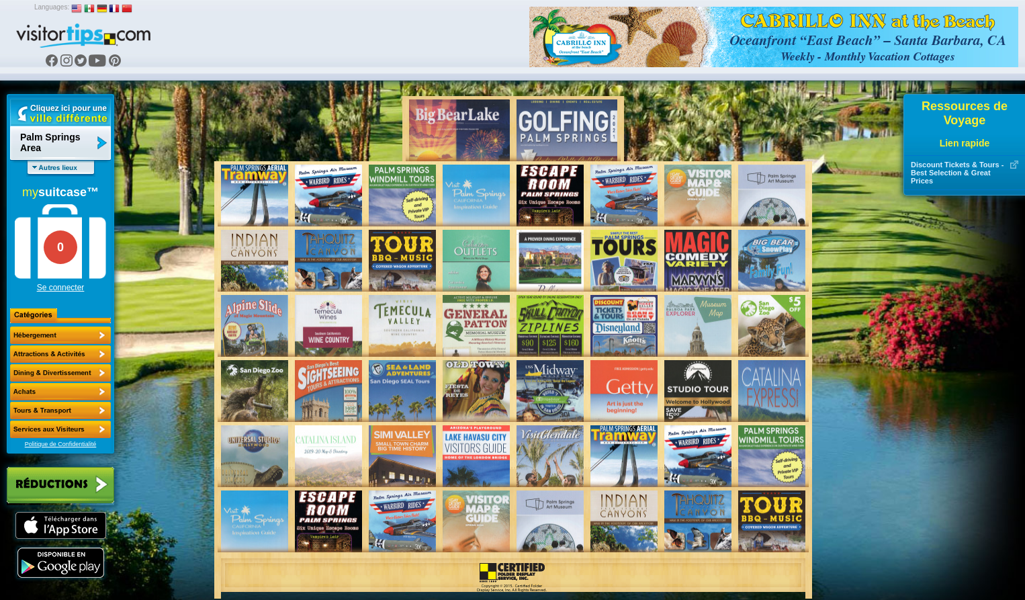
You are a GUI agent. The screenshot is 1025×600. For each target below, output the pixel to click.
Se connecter (61, 287)
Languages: (51, 7)
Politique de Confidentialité (61, 444)
